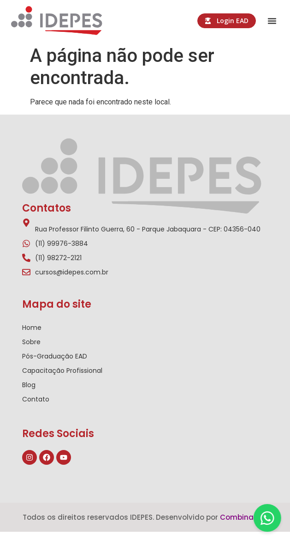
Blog (29, 384)
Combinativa (244, 517)
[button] (272, 21)
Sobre (31, 341)
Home (31, 327)
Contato (35, 399)
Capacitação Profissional (62, 370)
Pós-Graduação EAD (54, 356)
